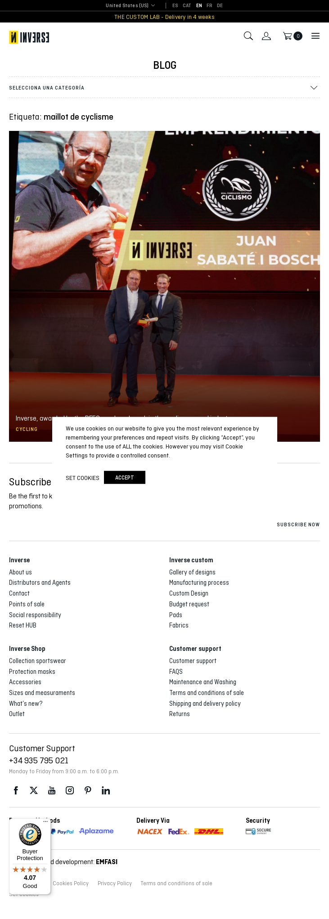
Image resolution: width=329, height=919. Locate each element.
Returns (179, 713)
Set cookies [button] (82, 477)
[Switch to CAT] (187, 5)
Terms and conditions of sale (206, 692)
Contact (19, 593)
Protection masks (32, 671)
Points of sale (27, 604)
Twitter (34, 790)
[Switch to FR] (209, 5)
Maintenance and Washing (202, 682)
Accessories (25, 682)
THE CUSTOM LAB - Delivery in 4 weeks (164, 16)
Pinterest (88, 790)
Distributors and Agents (40, 582)
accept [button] (124, 477)
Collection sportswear (37, 660)
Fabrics (179, 625)
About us (20, 572)
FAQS (176, 671)
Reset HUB (22, 625)
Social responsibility (35, 615)
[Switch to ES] (175, 5)
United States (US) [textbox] (127, 6)
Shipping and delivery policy (205, 703)
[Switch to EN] (199, 5)
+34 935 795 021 (38, 760)
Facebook (16, 790)
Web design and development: (63, 861)
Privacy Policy (115, 883)
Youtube (52, 790)
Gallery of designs (192, 572)
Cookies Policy (71, 883)
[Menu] (45, 823)
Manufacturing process (199, 582)
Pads (175, 615)
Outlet (17, 713)
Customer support (192, 660)
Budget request (189, 604)
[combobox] (127, 6)
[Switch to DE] (220, 5)
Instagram (70, 790)
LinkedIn (106, 790)
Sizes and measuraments (42, 692)
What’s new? (26, 703)
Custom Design (188, 593)
